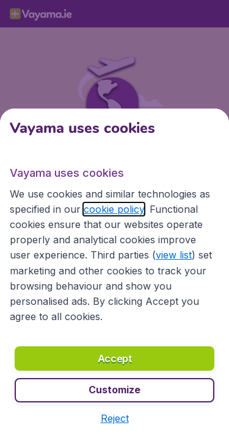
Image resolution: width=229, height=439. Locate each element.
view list (174, 255)
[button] (115, 418)
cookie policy (114, 209)
